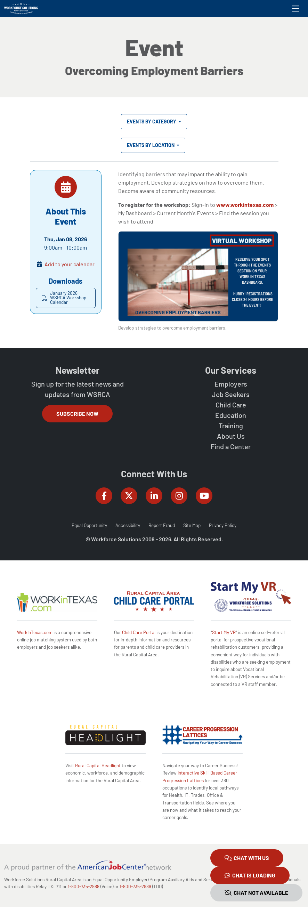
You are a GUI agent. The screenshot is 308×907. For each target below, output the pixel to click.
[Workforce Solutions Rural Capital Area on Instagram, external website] (179, 495)
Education (230, 415)
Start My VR (224, 632)
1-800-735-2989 (135, 886)
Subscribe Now (77, 413)
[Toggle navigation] (295, 8)
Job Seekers (231, 394)
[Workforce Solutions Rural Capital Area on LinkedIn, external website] (154, 495)
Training (231, 425)
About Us (231, 436)
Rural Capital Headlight (98, 765)
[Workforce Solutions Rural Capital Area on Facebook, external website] (104, 495)
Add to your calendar (69, 264)
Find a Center (231, 446)
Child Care (231, 404)
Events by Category (152, 121)
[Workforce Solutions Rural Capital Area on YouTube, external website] (204, 495)
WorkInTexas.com (34, 632)
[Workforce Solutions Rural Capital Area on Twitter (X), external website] (129, 495)
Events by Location (151, 145)
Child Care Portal (138, 632)
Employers (230, 384)
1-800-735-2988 (83, 886)
